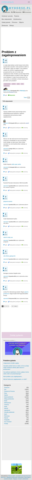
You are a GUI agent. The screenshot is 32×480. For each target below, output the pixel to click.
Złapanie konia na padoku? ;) (9, 340)
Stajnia (6, 395)
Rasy (5, 393)
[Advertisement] (16, 38)
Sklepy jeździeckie (9, 399)
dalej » (15, 306)
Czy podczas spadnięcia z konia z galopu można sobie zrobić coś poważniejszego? (16, 372)
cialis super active (16, 164)
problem (13, 83)
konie (22, 83)
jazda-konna (6, 85)
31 (12, 306)
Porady (6, 423)
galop (18, 83)
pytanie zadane (6, 90)
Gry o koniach (7, 421)
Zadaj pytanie (6, 22)
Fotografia (7, 419)
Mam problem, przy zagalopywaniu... (13, 376)
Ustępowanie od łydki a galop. (11, 363)
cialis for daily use (8, 237)
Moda (5, 400)
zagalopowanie (7, 83)
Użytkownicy (17, 19)
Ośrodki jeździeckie (9, 412)
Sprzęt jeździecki (8, 397)
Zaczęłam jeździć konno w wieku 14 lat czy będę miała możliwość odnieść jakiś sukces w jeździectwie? (16, 367)
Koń (5, 389)
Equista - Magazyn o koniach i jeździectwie (18, 478)
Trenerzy (6, 404)
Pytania (16, 16)
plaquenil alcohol (7, 201)
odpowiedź (5, 123)
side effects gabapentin (9, 256)
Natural (6, 418)
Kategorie (7, 385)
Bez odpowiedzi (7, 19)
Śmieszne (5, 25)
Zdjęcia (21, 22)
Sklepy (11, 25)
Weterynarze (7, 402)
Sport (5, 414)
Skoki (5, 406)
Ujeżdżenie (7, 410)
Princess (14, 22)
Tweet (25, 97)
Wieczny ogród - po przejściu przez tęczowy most (19, 475)
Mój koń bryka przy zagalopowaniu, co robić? (15, 379)
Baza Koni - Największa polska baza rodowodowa (12, 477)
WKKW (6, 408)
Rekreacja (22, 90)
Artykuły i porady (7, 16)
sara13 (27, 123)
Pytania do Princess (9, 391)
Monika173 (11, 92)
